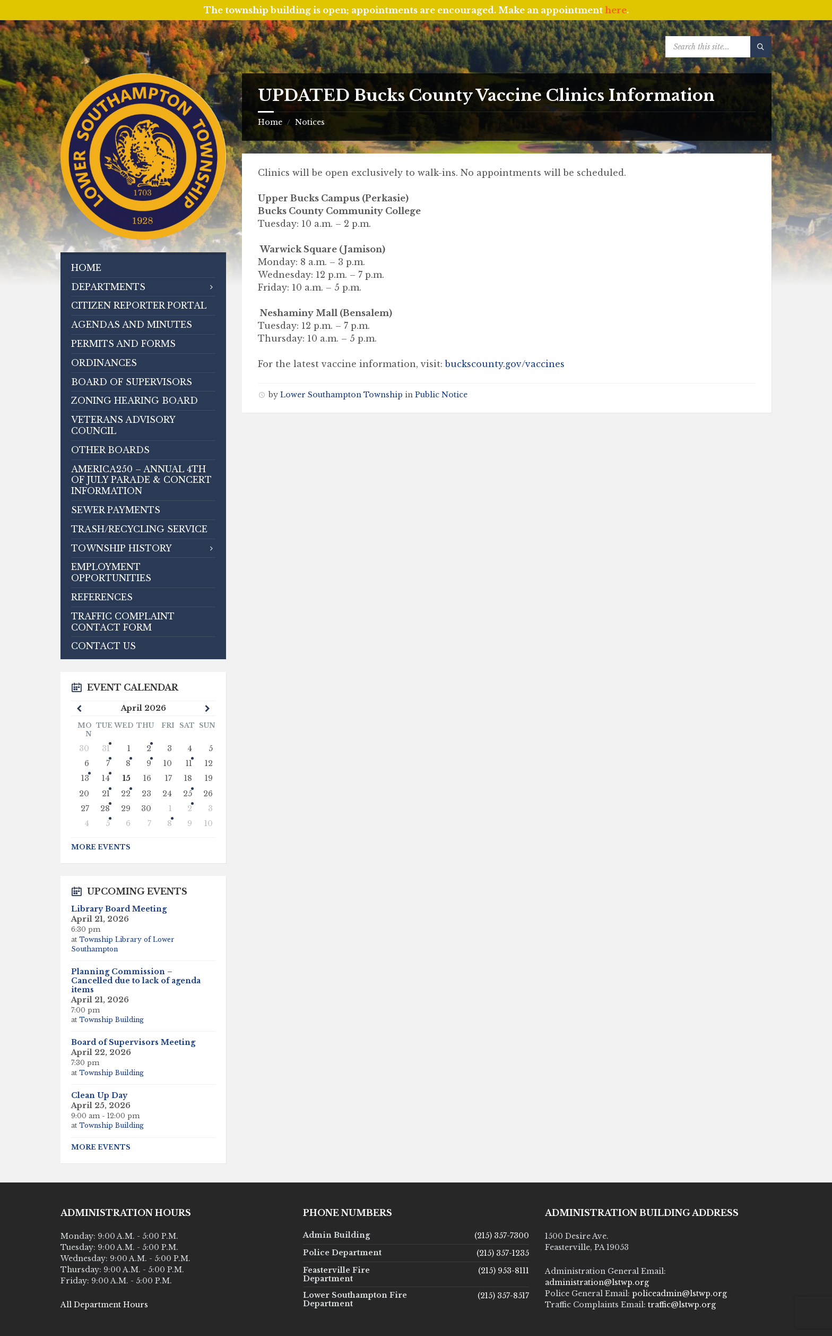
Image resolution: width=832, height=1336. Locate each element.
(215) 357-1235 (502, 1253)
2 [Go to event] (189, 808)
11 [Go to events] (189, 763)
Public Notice (441, 394)
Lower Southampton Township (341, 394)
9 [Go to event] (148, 763)
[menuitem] (143, 268)
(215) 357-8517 (503, 1295)
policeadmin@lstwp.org (679, 1293)
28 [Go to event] (105, 808)
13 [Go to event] (85, 778)
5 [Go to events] (108, 823)
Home (270, 122)
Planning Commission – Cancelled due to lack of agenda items (136, 980)
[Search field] (718, 46)
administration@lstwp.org (597, 1282)
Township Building (111, 1020)
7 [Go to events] (108, 763)
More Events (101, 847)
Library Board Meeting (119, 909)
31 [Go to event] (106, 748)
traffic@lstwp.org (682, 1304)
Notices (310, 122)
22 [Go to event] (126, 793)
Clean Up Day (99, 1095)
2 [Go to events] (148, 748)
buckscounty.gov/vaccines (505, 364)
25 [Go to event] (187, 793)
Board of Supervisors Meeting (133, 1042)
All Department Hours (104, 1304)
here (616, 10)
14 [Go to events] (106, 778)
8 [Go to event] (128, 763)
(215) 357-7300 (501, 1235)
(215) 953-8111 (503, 1270)
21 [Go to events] (106, 793)
